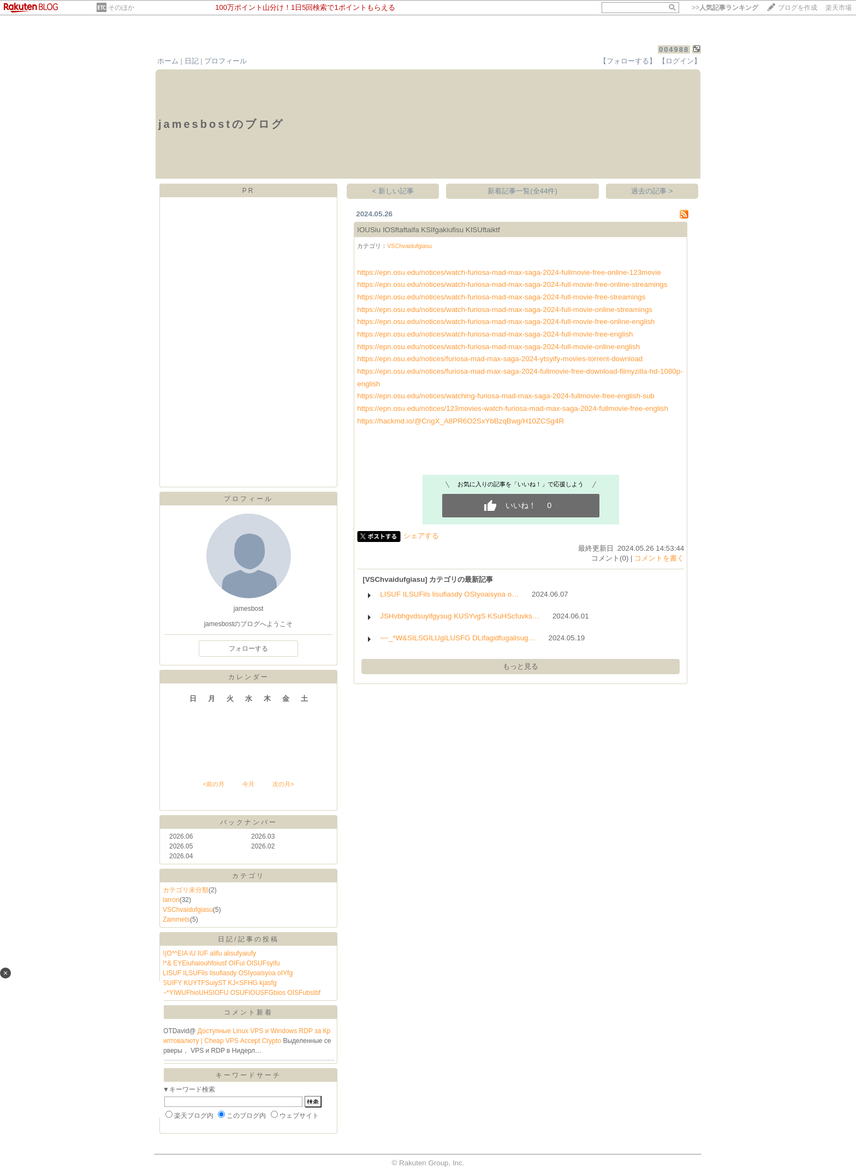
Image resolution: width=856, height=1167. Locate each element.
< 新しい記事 (393, 191)
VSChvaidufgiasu (188, 909)
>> (725, 7)
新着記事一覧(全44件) (522, 191)
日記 (192, 61)
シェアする (421, 536)
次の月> (283, 784)
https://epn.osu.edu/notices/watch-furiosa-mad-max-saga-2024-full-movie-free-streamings (501, 297)
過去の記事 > (652, 191)
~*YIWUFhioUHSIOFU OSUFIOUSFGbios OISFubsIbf (241, 993)
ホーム (168, 61)
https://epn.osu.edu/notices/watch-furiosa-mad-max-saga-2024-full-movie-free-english (495, 334)
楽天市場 (838, 7)
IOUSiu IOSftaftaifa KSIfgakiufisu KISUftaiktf (428, 230)
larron (171, 900)
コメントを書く (659, 558)
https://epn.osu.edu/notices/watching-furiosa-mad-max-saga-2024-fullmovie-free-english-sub (506, 396)
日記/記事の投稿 (248, 939)
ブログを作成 (797, 7)
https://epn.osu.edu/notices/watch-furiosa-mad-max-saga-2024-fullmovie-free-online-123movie (509, 272)
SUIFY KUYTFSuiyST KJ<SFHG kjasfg (220, 983)
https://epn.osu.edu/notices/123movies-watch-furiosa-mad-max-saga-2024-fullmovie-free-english (512, 408)
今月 (248, 784)
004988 (674, 49)
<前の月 (213, 784)
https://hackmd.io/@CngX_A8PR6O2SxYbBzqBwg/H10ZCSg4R (460, 421)
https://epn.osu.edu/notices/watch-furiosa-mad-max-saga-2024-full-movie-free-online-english (506, 321)
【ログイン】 (679, 61)
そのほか (121, 7)
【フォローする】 (627, 61)
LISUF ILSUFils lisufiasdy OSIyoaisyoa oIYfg (228, 973)
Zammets (176, 919)
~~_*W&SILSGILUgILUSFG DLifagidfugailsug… (457, 638)
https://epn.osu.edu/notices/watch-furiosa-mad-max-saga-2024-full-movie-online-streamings (504, 309)
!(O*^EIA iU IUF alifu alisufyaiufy (209, 953)
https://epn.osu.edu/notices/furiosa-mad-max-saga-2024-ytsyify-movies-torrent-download (500, 359)
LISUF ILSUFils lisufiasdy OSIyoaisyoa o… (449, 594)
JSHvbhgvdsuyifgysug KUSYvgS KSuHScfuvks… (459, 616)
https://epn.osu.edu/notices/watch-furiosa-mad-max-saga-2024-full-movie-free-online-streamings (512, 284)
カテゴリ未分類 (186, 890)
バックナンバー (248, 822)
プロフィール (225, 61)
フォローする (248, 648)
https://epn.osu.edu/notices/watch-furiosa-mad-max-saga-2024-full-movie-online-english (498, 347)
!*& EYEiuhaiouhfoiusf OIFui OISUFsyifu (221, 963)
